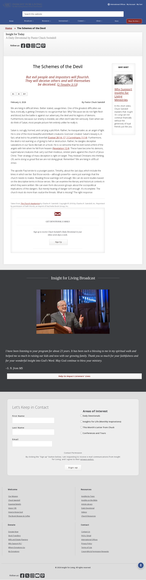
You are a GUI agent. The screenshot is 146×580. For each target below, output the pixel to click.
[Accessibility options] (139, 564)
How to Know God (15, 512)
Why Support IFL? (15, 544)
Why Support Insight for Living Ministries (123, 95)
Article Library (86, 504)
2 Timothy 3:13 (67, 84)
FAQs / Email (86, 536)
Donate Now (13, 532)
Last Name (33, 431)
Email (32, 442)
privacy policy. (87, 460)
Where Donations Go (16, 548)
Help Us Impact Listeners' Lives (74, 376)
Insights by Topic (88, 497)
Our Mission (13, 497)
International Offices (89, 540)
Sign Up (58, 242)
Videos (84, 512)
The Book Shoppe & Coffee (19, 516)
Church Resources (88, 516)
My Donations (13, 552)
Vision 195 (12, 508)
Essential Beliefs (14, 504)
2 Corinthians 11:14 (76, 138)
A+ (24, 94)
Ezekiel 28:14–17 (56, 138)
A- (13, 94)
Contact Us (85, 532)
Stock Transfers (14, 536)
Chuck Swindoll (14, 500)
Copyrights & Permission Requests (95, 552)
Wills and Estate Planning (18, 540)
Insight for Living (22, 5)
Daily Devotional (87, 508)
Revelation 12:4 (61, 148)
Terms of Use (86, 548)
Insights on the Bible (89, 500)
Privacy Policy (86, 544)
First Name (33, 419)
